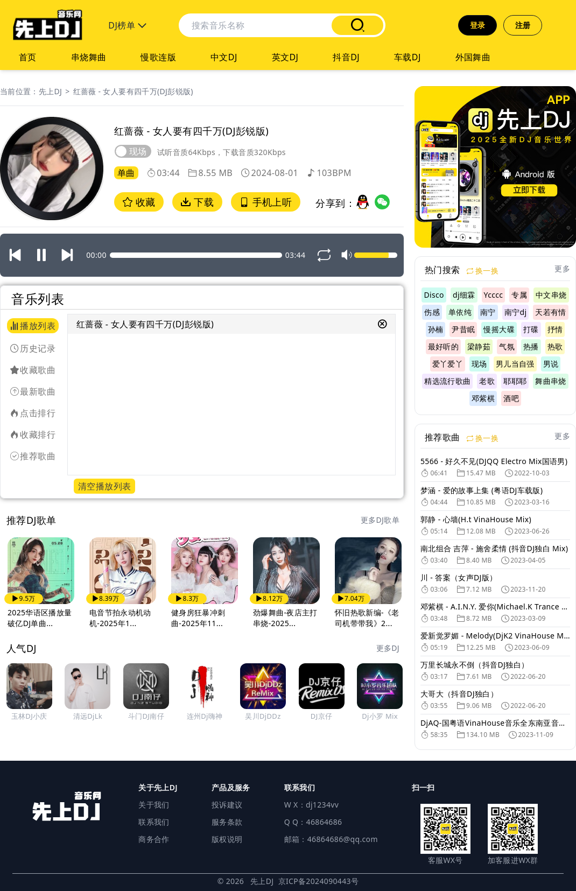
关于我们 (153, 804)
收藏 (139, 201)
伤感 (432, 312)
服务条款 (227, 822)
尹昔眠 (463, 329)
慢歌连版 (158, 57)
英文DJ (285, 57)
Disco (434, 295)
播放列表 (32, 325)
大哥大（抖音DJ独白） (459, 694)
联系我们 (153, 822)
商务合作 (153, 839)
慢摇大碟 (498, 329)
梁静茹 (478, 346)
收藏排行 (32, 434)
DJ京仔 (321, 716)
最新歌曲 (32, 391)
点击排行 (32, 412)
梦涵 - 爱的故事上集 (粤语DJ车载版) (481, 490)
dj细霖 (464, 295)
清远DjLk (88, 716)
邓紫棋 (483, 398)
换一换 (482, 270)
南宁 (488, 312)
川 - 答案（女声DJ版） (458, 577)
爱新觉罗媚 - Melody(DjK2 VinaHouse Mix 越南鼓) (495, 635)
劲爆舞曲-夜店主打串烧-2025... (285, 617)
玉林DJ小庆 (29, 716)
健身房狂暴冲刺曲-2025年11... (198, 617)
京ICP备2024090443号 (318, 881)
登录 (478, 25)
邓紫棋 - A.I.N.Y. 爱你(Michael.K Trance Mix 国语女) (495, 606)
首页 (28, 57)
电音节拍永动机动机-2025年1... (120, 617)
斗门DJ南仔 (146, 716)
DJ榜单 (127, 25)
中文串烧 (551, 295)
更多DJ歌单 (380, 520)
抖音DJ (346, 57)
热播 (531, 346)
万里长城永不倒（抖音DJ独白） (474, 665)
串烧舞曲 (89, 57)
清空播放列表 (104, 486)
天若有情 (550, 312)
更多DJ (387, 648)
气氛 (507, 346)
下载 (197, 201)
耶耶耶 (514, 381)
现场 (479, 364)
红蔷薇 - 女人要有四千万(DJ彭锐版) (133, 91)
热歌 (555, 346)
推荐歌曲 (32, 456)
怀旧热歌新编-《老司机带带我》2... (367, 617)
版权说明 (227, 839)
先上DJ (50, 91)
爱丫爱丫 (447, 364)
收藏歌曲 (32, 369)
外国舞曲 (473, 57)
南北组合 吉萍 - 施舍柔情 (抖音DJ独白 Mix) (494, 548)
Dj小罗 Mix (380, 716)
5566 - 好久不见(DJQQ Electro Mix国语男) (493, 461)
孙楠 (436, 329)
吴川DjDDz (262, 716)
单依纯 (460, 312)
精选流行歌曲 (447, 381)
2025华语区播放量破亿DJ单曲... (40, 617)
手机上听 (266, 201)
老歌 (487, 381)
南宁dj (515, 312)
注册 (523, 25)
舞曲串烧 (550, 381)
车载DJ (407, 57)
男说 (551, 364)
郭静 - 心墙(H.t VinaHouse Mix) (475, 519)
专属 (519, 295)
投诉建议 (227, 804)
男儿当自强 (515, 364)
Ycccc (493, 295)
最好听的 (443, 346)
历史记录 (32, 348)
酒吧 (511, 398)
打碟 (531, 329)
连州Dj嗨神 (205, 716)
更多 (562, 268)
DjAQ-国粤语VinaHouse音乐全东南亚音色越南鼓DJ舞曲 (495, 723)
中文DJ (223, 57)
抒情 (555, 329)
